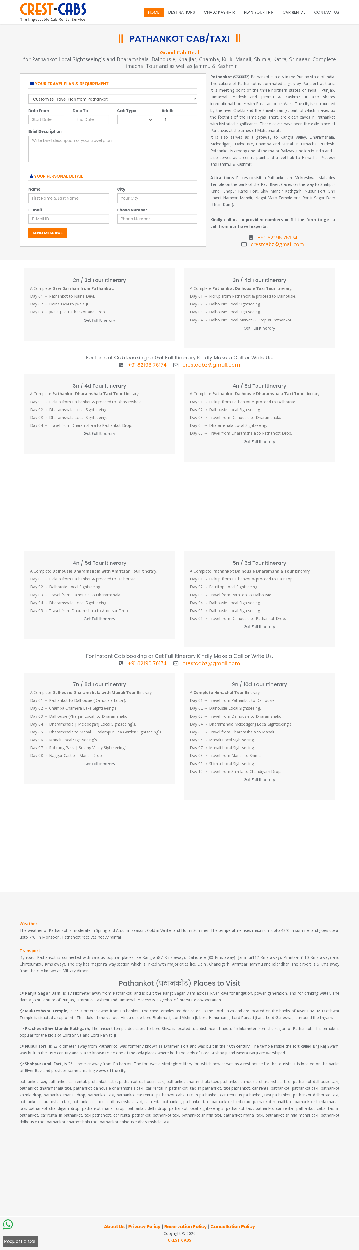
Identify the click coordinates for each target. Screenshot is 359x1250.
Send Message (48, 233)
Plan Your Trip (259, 12)
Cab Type (126, 111)
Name (34, 189)
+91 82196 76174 (277, 237)
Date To (80, 111)
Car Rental (293, 12)
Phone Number (132, 210)
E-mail (35, 210)
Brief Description (45, 131)
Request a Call (20, 1241)
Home (153, 12)
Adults (168, 111)
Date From (38, 111)
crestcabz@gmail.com (277, 244)
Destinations (181, 12)
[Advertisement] (179, 506)
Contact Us (326, 12)
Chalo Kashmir (219, 12)
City (121, 189)
